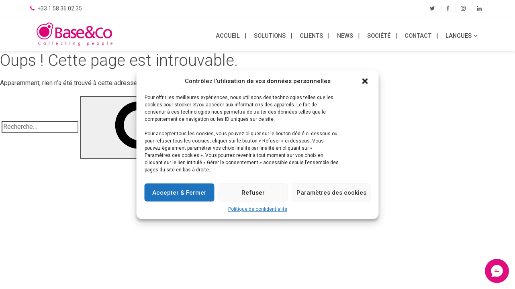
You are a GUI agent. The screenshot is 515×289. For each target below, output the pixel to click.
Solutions (270, 35)
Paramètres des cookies (331, 192)
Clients (311, 35)
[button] (366, 81)
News (345, 35)
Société (378, 35)
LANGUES (459, 35)
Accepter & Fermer (179, 192)
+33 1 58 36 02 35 (59, 8)
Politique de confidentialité (257, 209)
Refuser (253, 192)
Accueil (228, 35)
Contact (418, 35)
